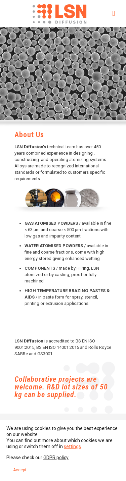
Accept (19, 470)
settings (72, 446)
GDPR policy (56, 457)
